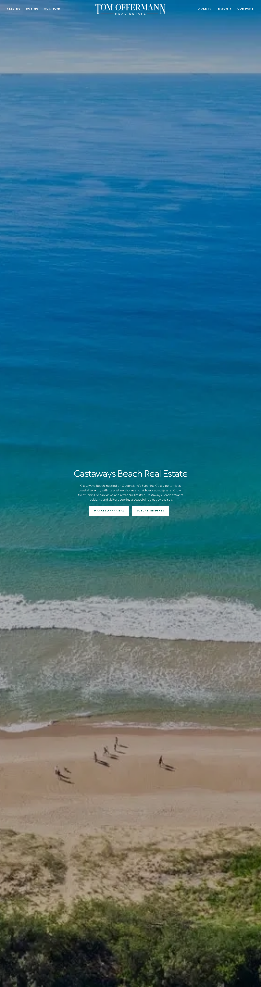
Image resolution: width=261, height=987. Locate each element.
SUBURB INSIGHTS (150, 510)
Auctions (52, 8)
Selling (14, 8)
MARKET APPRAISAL (109, 510)
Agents (204, 8)
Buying (32, 8)
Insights (224, 8)
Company (245, 8)
